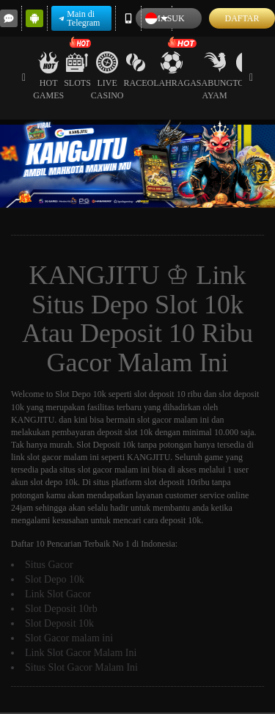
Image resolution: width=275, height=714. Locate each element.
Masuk (168, 18)
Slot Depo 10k (80, 394)
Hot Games (48, 76)
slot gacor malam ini (63, 457)
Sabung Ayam (214, 76)
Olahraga (172, 69)
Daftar (241, 18)
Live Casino (107, 76)
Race (135, 69)
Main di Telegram (79, 18)
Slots (77, 69)
